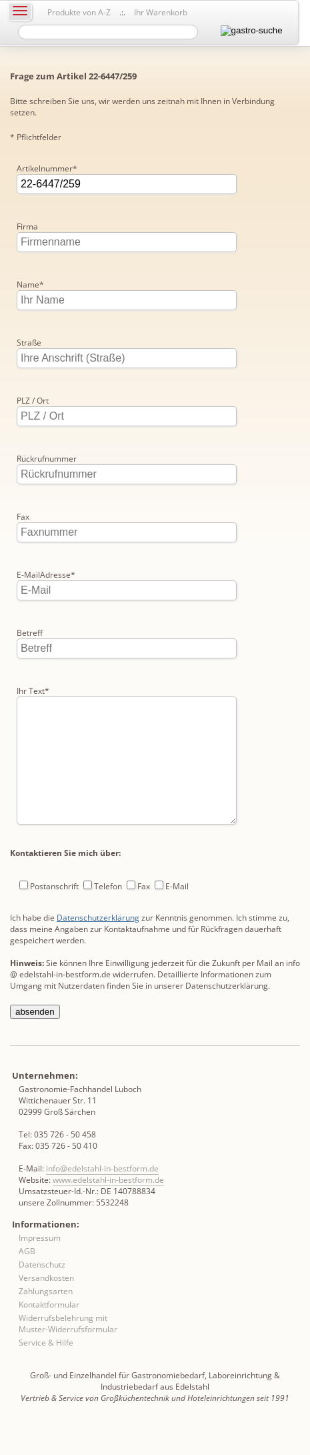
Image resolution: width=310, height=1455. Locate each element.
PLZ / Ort (33, 400)
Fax (23, 516)
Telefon (108, 913)
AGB (27, 1278)
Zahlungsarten (46, 1318)
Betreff (30, 632)
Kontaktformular (49, 1331)
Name (30, 284)
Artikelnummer (47, 168)
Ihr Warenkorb (160, 12)
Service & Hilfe (46, 1369)
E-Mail (177, 913)
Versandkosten (46, 1304)
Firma (27, 226)
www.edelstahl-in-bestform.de (108, 1206)
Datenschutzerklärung (98, 944)
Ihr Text (33, 690)
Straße (29, 342)
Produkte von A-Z (79, 12)
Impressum (40, 1264)
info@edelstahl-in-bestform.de (102, 1195)
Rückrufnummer (47, 458)
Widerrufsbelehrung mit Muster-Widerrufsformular (68, 1350)
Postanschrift (54, 913)
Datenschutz (42, 1291)
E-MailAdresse (46, 574)
